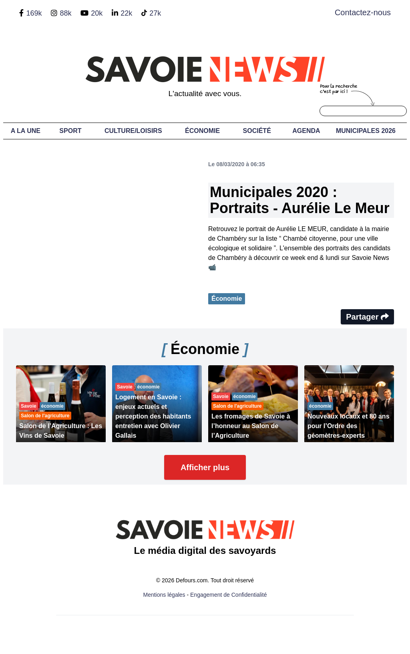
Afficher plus (205, 467)
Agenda (306, 130)
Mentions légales (164, 595)
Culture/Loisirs (133, 130)
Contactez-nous (363, 12)
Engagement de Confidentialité (228, 595)
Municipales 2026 (366, 130)
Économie (202, 130)
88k (65, 13)
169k (34, 13)
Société (257, 130)
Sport (70, 130)
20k (96, 13)
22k (126, 13)
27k (155, 13)
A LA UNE (25, 130)
